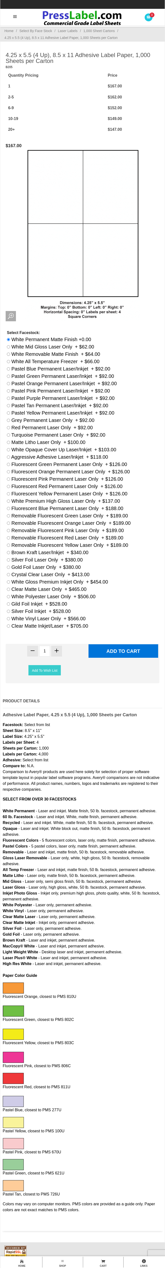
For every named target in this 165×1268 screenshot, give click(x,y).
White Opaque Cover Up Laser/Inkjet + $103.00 (61, 449)
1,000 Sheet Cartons (99, 31)
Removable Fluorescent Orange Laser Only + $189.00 (69, 523)
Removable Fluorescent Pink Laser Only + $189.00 (65, 530)
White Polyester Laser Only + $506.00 (51, 596)
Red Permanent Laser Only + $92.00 (50, 427)
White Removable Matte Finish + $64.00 (53, 354)
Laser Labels (67, 31)
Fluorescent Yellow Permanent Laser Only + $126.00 (67, 493)
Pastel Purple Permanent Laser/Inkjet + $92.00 (60, 398)
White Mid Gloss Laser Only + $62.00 (50, 346)
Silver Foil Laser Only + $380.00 (45, 559)
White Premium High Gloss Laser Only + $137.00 (63, 501)
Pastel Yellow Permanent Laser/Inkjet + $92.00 (60, 413)
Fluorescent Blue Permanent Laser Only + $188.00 (65, 508)
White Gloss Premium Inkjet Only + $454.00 (57, 582)
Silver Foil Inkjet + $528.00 (39, 611)
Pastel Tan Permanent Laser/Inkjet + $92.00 (57, 405)
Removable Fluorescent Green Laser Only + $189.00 (67, 515)
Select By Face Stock (35, 31)
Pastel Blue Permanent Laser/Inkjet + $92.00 (58, 368)
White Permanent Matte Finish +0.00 (49, 339)
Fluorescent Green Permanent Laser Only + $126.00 (67, 464)
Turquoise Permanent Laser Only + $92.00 (56, 435)
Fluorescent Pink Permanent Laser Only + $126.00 (65, 479)
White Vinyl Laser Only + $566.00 (46, 618)
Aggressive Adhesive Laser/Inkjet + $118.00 (57, 457)
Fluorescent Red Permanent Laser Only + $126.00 (65, 486)
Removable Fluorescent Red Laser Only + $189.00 (65, 537)
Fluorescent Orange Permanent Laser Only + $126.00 (68, 471)
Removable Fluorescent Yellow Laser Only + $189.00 (67, 545)
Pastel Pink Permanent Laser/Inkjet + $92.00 (58, 391)
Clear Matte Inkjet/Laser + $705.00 (47, 626)
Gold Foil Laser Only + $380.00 (44, 567)
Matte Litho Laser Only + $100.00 (46, 442)
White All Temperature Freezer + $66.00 (53, 361)
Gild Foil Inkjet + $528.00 (37, 604)
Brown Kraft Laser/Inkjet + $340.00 (48, 552)
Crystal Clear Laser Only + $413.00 (48, 574)
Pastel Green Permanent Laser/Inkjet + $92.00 (60, 376)
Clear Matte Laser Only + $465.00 (47, 589)
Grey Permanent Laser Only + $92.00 (50, 420)
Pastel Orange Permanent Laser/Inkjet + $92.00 (62, 383)
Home (8, 31)
